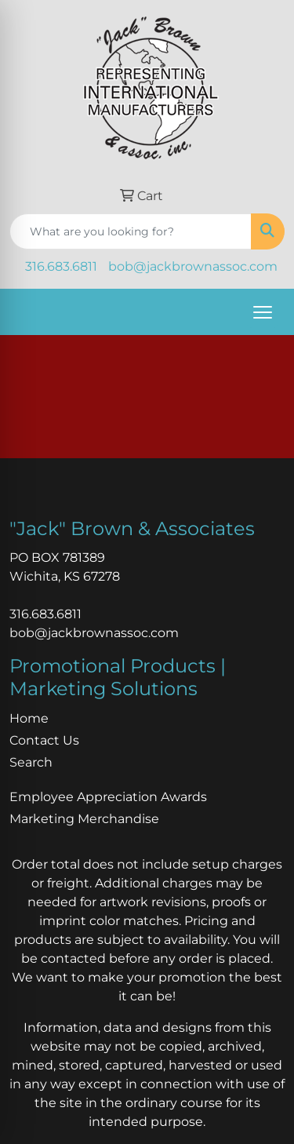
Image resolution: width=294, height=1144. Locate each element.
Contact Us (44, 740)
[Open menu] (262, 312)
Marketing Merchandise (84, 818)
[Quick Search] (130, 231)
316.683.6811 (61, 266)
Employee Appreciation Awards (108, 796)
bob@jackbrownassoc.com (193, 266)
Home (29, 718)
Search (31, 762)
